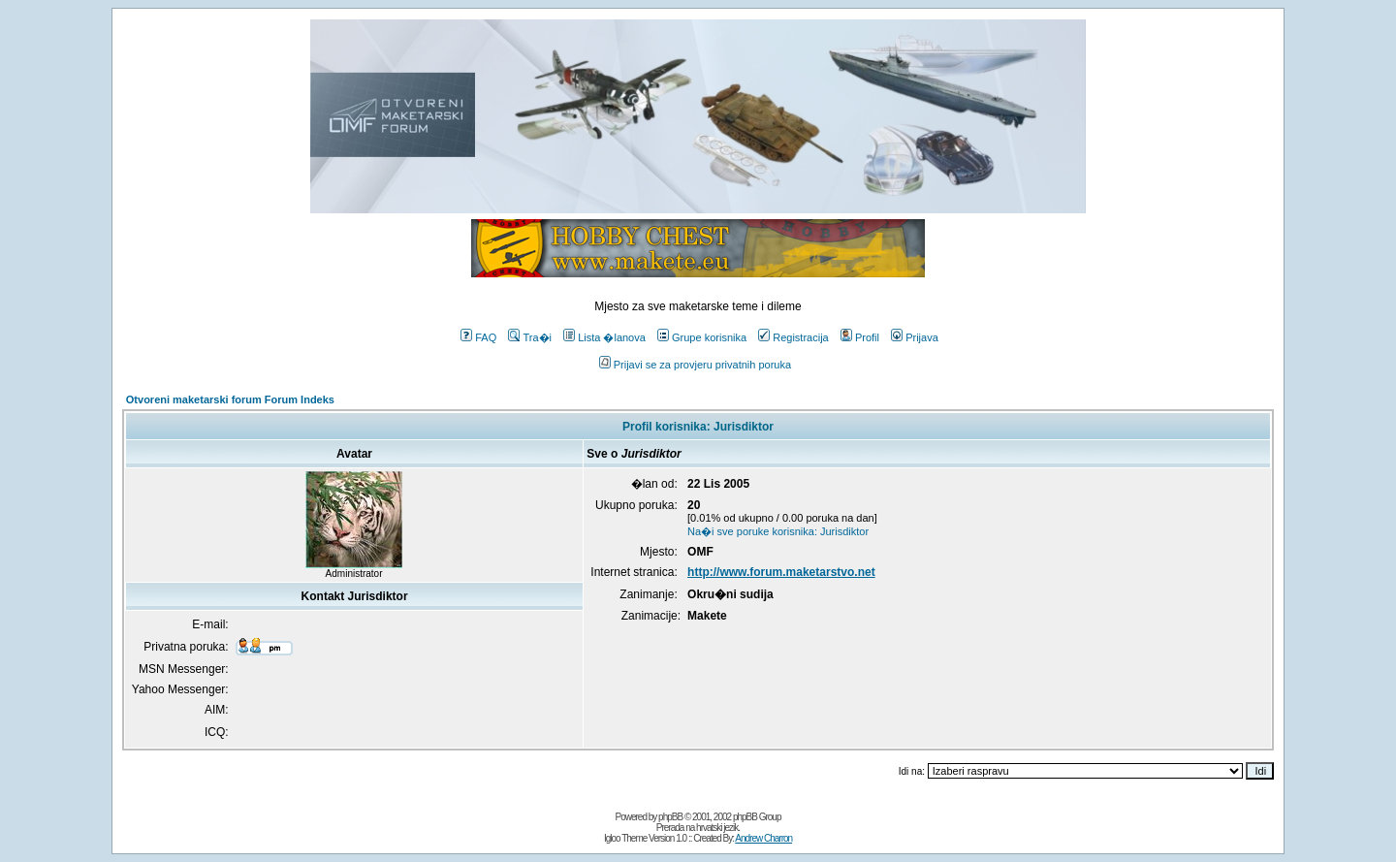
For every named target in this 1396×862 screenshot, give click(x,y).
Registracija (793, 337)
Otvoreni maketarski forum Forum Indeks (230, 399)
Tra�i (530, 337)
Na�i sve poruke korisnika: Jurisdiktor (778, 531)
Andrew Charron (763, 838)
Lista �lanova (604, 337)
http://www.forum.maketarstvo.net (781, 572)
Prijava (914, 337)
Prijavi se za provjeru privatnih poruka (695, 364)
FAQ (478, 337)
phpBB (670, 817)
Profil (860, 337)
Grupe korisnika (701, 337)
